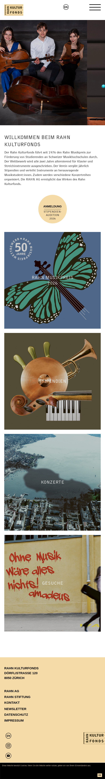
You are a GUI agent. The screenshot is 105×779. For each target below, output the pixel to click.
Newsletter (15, 709)
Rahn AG (11, 691)
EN (66, 7)
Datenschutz (16, 714)
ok (99, 775)
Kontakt (12, 702)
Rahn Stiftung (17, 697)
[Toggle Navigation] (95, 8)
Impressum (14, 720)
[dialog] (52, 771)
